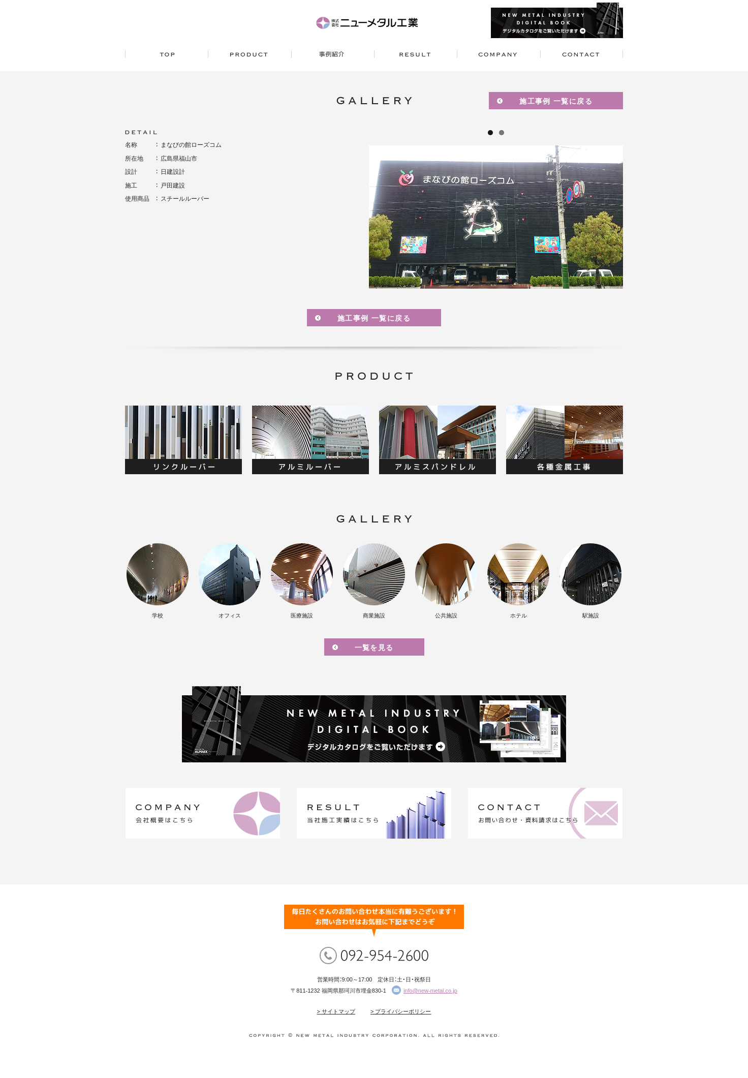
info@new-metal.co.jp (430, 991)
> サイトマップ (336, 1011)
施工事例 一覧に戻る (556, 101)
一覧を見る (374, 647)
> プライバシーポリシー (400, 1011)
